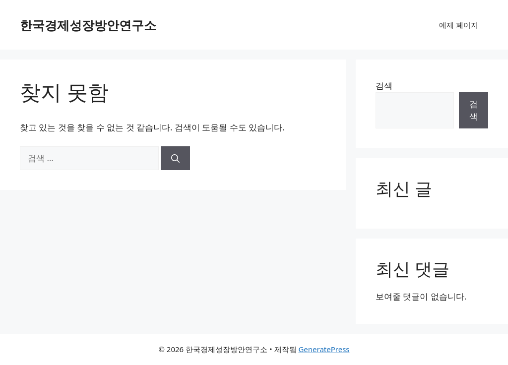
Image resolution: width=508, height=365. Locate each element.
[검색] (175, 158)
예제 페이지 (458, 25)
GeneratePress (323, 349)
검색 (384, 85)
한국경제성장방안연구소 (88, 24)
